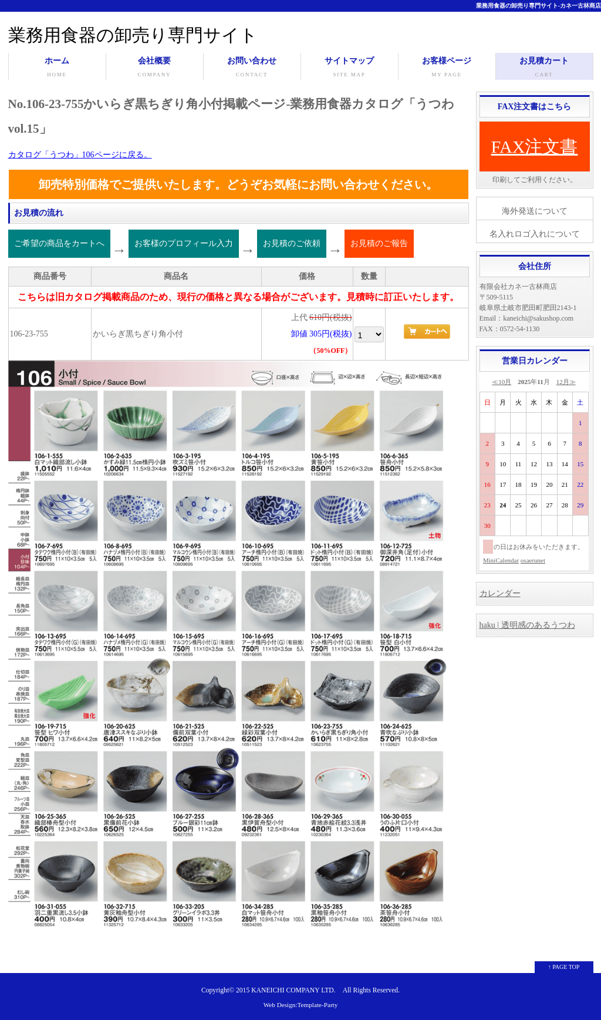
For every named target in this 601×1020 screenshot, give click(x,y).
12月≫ (566, 381)
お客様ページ (447, 68)
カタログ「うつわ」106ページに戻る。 (80, 154)
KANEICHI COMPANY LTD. (293, 990)
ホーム (57, 68)
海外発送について (535, 211)
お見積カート (544, 68)
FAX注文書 (534, 146)
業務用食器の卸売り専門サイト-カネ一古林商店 (538, 5)
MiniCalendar (501, 560)
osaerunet (533, 560)
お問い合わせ (252, 68)
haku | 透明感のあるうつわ (527, 625)
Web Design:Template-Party (301, 1004)
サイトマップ (349, 68)
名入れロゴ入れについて (534, 234)
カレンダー (500, 593)
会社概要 (154, 68)
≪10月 (501, 381)
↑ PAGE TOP (564, 967)
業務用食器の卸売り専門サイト (133, 35)
